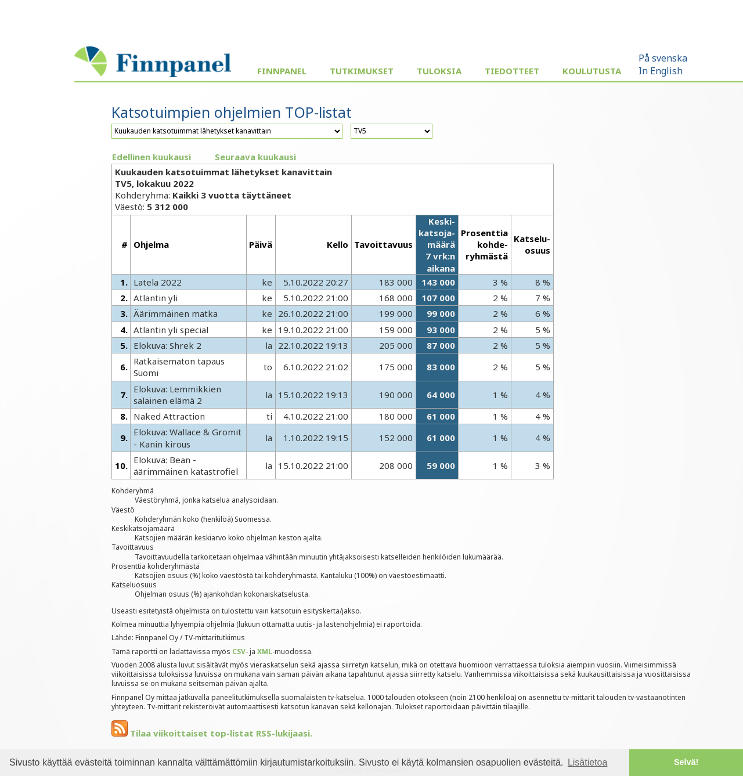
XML (264, 651)
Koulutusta (591, 71)
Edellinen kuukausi (151, 157)
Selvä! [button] (686, 762)
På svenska (663, 58)
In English (661, 70)
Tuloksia (439, 71)
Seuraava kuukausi (255, 157)
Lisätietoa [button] (588, 762)
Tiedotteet (512, 71)
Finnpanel (281, 71)
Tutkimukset (362, 71)
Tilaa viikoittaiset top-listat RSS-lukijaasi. (211, 733)
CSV (239, 651)
